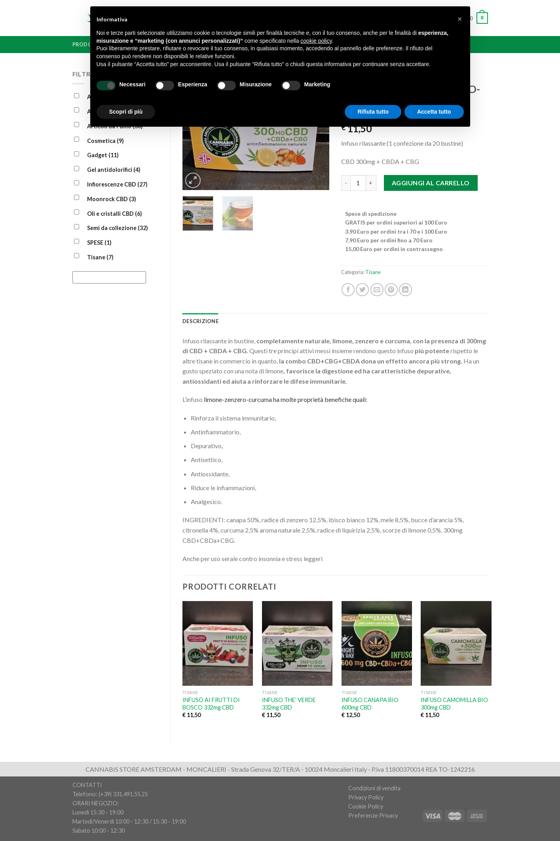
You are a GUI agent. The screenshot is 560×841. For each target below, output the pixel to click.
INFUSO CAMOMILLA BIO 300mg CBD (454, 703)
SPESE (99, 242)
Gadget (103, 155)
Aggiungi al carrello (431, 182)
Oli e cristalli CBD (114, 213)
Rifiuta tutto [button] (373, 111)
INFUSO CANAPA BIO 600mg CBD (370, 703)
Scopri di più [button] (126, 111)
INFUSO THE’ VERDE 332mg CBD (289, 703)
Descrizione (200, 321)
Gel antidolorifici (113, 169)
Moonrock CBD (111, 199)
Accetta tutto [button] (434, 111)
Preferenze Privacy (373, 815)
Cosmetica (105, 140)
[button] (460, 19)
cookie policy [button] (316, 41)
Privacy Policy (365, 797)
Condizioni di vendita (374, 788)
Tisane (100, 257)
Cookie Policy (365, 806)
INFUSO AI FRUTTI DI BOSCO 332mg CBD (211, 703)
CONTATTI (87, 785)
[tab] (200, 321)
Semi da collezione (117, 228)
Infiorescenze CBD (117, 184)
